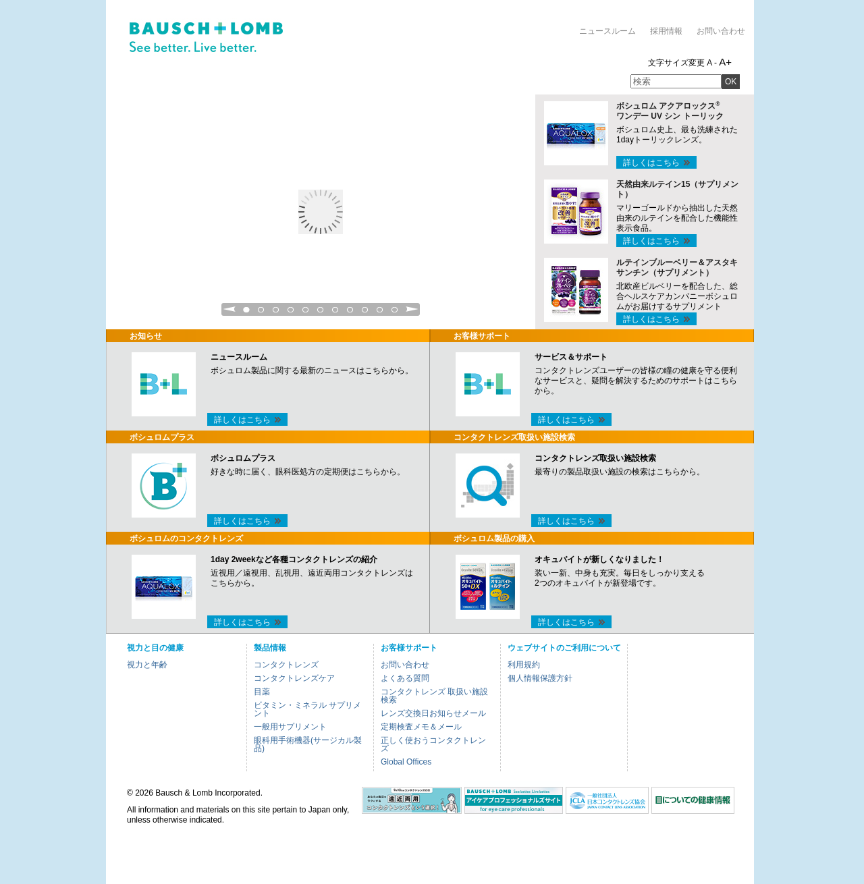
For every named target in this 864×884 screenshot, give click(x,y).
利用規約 (524, 664)
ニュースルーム (607, 31)
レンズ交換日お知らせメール (433, 713)
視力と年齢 (147, 664)
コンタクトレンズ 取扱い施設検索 (434, 696)
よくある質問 (405, 678)
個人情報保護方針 (540, 678)
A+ (725, 61)
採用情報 (666, 31)
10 (380, 313)
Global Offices (406, 762)
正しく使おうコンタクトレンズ (433, 744)
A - (712, 62)
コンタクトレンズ (286, 664)
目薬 (262, 691)
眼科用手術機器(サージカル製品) (308, 744)
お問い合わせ (721, 31)
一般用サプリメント (290, 726)
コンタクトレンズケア (294, 678)
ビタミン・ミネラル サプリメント (307, 709)
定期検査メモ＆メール (421, 726)
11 (395, 313)
